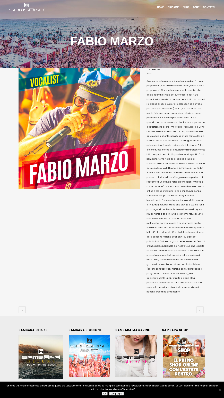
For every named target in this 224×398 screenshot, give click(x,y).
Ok (104, 393)
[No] (219, 390)
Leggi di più (116, 393)
